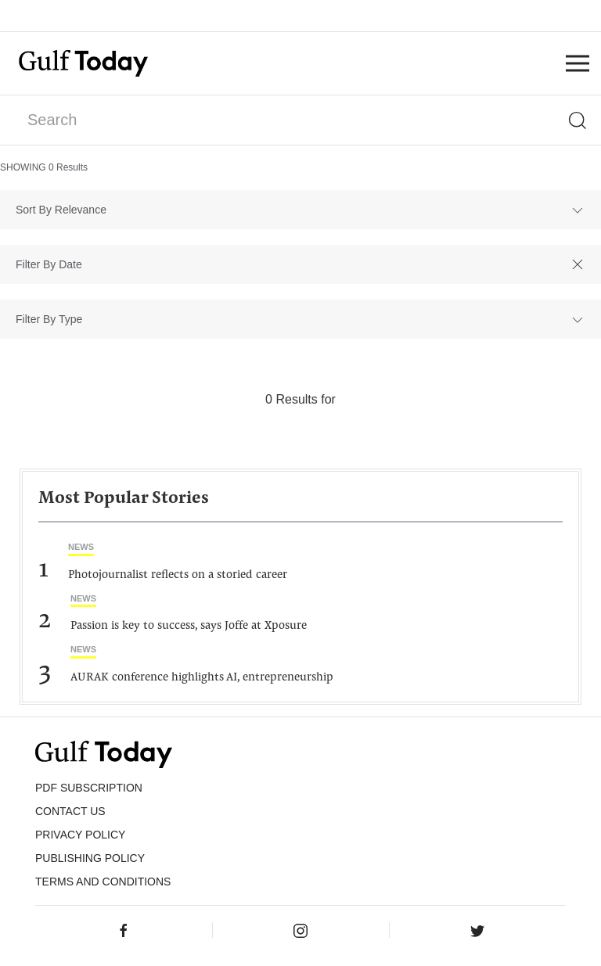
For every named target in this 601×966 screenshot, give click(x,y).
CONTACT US (70, 811)
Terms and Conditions (103, 881)
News (81, 546)
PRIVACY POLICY (80, 834)
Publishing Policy (90, 858)
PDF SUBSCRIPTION (88, 787)
